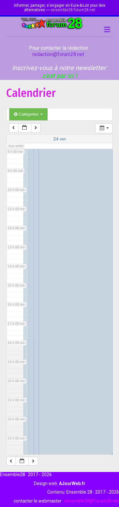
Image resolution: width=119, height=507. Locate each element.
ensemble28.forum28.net (73, 10)
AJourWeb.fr (72, 483)
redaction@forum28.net (58, 54)
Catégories (28, 114)
